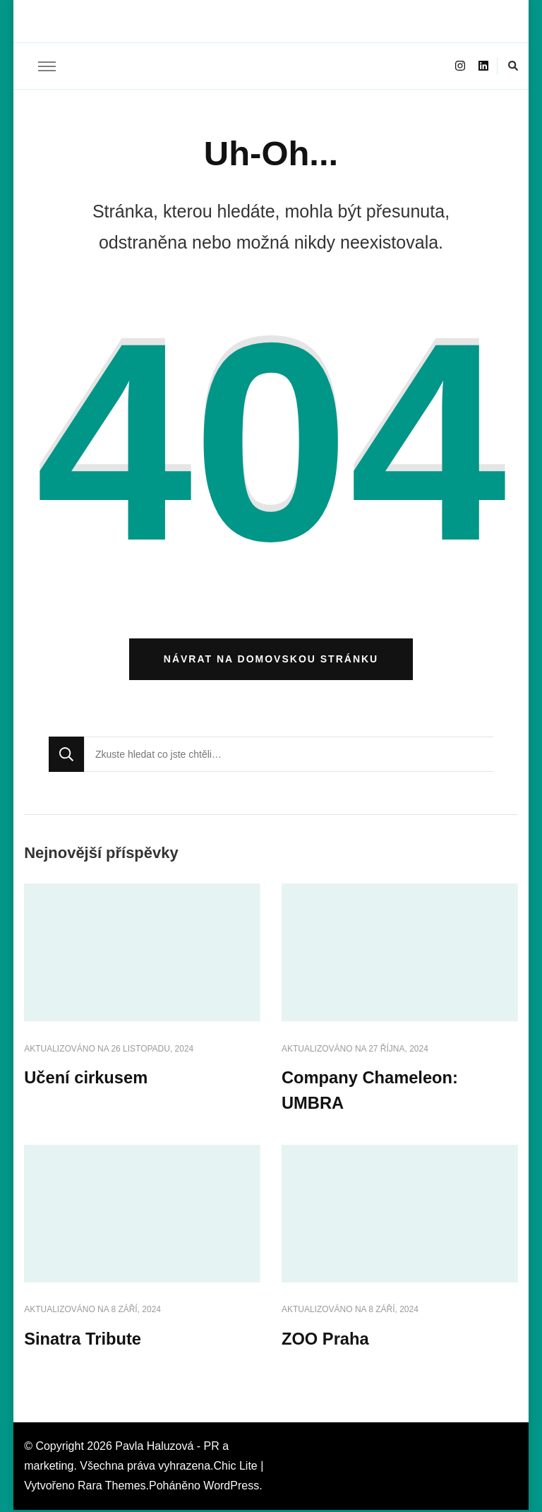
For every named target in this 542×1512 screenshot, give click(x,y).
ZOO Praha (326, 1340)
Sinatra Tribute (83, 1340)
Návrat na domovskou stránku (271, 660)
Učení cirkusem (86, 1079)
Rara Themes (112, 1488)
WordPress (231, 1488)
